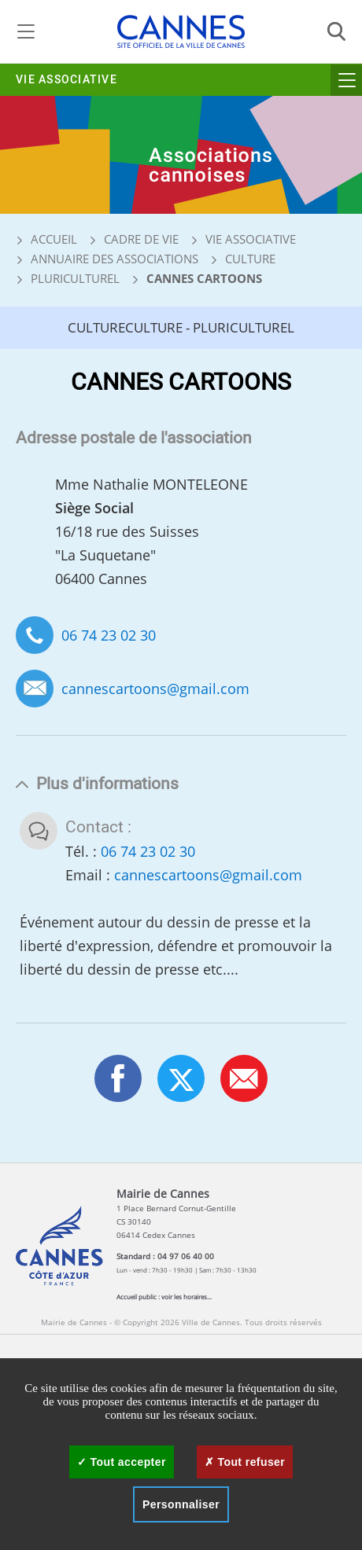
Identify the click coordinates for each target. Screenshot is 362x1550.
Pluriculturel (75, 278)
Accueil (46, 239)
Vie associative (66, 80)
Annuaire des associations (114, 258)
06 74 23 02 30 (108, 635)
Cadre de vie (141, 239)
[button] (244, 1078)
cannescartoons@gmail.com (155, 689)
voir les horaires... (186, 1296)
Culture (250, 258)
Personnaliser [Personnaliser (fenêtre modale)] (181, 1504)
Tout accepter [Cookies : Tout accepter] (121, 1462)
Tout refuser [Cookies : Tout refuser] (245, 1462)
